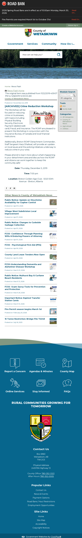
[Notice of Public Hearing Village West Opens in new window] (53, 213)
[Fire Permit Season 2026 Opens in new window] (53, 311)
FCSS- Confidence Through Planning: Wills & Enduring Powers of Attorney (24, 235)
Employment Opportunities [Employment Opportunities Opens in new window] (41, 505)
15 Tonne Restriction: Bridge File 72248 (25, 319)
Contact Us (41, 490)
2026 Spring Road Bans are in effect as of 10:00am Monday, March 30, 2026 (41, 11)
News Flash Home (15, 91)
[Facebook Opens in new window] (6, 188)
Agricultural (67, 126)
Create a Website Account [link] (12, 25)
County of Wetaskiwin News (67, 121)
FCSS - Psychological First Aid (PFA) (23, 245)
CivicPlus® (56, 537)
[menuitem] (15, 44)
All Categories (68, 117)
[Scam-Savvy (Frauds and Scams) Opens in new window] (53, 289)
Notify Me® (67, 109)
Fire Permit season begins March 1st (23, 309)
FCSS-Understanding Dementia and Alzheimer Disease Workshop (23, 265)
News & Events (41, 494)
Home (7, 86)
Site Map (41, 520)
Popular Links (41, 485)
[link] (73, 25)
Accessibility (41, 524)
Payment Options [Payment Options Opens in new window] (41, 498)
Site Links (41, 511)
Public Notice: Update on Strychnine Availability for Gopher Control (23, 201)
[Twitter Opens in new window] (10, 188)
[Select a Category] (67, 98)
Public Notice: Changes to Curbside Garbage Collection (23, 223)
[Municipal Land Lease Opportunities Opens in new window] (53, 256)
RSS (64, 106)
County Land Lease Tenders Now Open (25, 255)
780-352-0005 (47, 476)
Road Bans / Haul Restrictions (41, 501)
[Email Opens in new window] (14, 188)
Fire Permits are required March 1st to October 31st (41, 19)
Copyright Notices (41, 528)
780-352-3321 (48, 473)
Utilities (65, 129)
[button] (58, 54)
